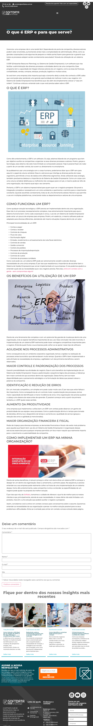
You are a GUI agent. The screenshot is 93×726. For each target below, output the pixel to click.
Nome (5, 557)
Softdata (27, 495)
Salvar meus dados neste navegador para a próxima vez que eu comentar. (32, 580)
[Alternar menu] (57, 13)
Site (3, 572)
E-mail (5, 564)
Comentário (7, 532)
